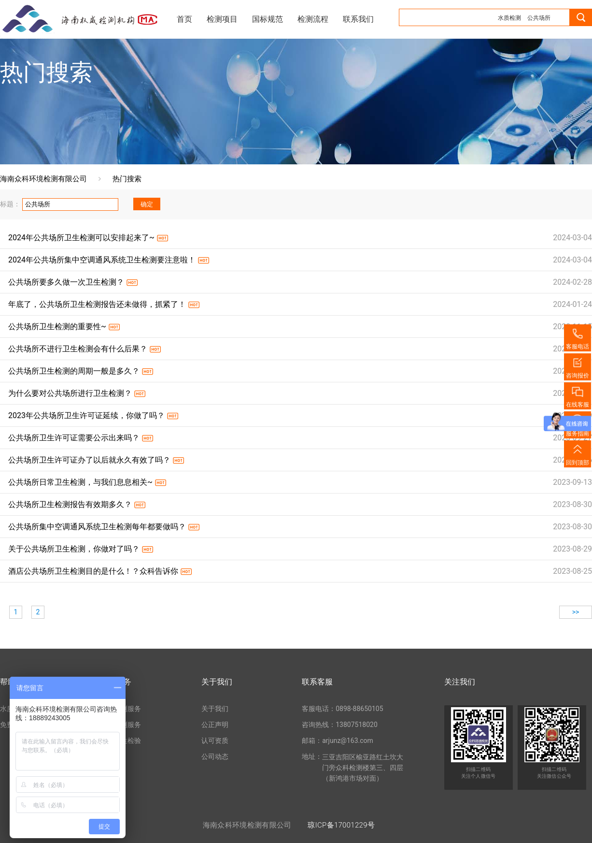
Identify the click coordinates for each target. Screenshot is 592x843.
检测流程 (312, 19)
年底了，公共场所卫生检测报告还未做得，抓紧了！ (97, 304)
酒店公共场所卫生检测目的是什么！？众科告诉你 (93, 571)
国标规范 (267, 19)
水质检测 (509, 18)
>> (575, 612)
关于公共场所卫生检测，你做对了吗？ (74, 548)
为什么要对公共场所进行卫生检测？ (70, 393)
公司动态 (214, 756)
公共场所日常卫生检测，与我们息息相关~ (80, 482)
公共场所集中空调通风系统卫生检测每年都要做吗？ (97, 526)
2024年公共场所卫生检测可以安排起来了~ (81, 237)
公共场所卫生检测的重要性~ (57, 326)
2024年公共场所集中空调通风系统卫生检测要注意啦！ (102, 259)
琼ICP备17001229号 (341, 825)
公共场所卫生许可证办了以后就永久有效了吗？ (89, 460)
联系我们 (358, 19)
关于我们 (214, 708)
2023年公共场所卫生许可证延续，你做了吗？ (86, 415)
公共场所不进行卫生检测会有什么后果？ (77, 348)
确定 (147, 204)
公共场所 (538, 18)
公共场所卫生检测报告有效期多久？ (70, 504)
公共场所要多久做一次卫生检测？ (66, 282)
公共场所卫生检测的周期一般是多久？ (74, 371)
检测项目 (222, 19)
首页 (184, 19)
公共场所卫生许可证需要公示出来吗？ (74, 437)
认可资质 (214, 740)
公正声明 (214, 724)
